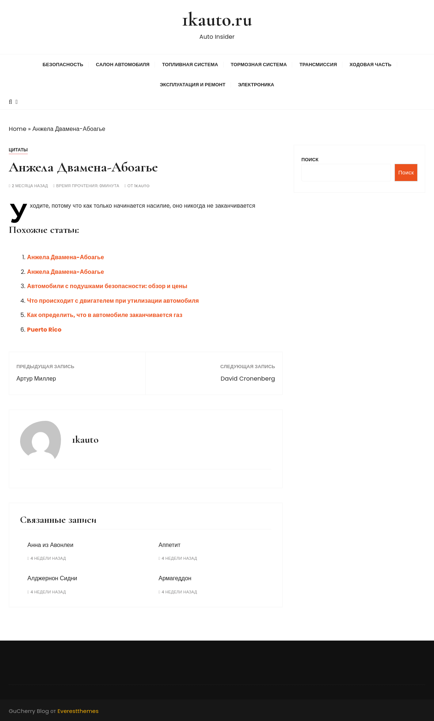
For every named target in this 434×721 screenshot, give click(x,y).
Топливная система (190, 64)
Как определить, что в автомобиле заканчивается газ (104, 315)
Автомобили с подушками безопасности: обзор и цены (107, 286)
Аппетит (169, 545)
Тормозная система (259, 64)
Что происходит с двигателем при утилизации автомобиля (113, 301)
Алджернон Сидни (52, 578)
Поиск (310, 159)
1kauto (141, 186)
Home (17, 129)
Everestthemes (78, 711)
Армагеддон (175, 578)
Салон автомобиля (122, 64)
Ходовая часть (371, 64)
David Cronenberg (248, 378)
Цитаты (18, 150)
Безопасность (62, 64)
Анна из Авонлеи (50, 545)
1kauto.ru (217, 19)
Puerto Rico (44, 329)
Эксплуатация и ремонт (192, 84)
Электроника (256, 84)
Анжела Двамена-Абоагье (65, 257)
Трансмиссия (318, 64)
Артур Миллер (36, 378)
